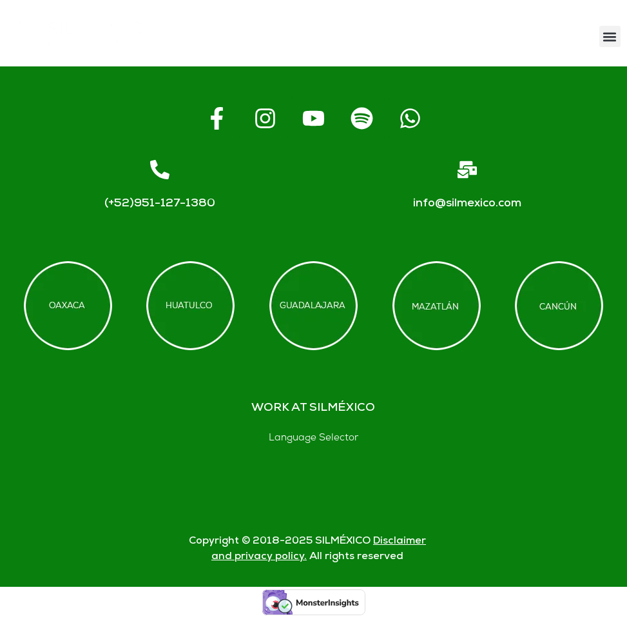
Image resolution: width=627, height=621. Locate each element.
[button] (610, 36)
